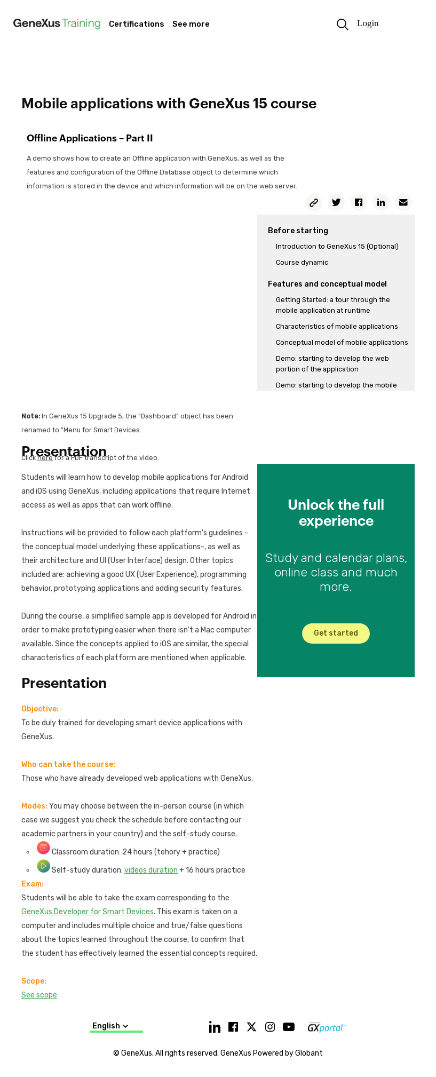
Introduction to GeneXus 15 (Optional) (337, 246)
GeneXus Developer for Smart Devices (87, 911)
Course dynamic (302, 262)
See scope (39, 995)
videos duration (151, 870)
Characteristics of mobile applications (337, 326)
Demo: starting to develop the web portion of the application (332, 363)
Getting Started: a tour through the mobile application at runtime (333, 305)
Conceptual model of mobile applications (342, 342)
